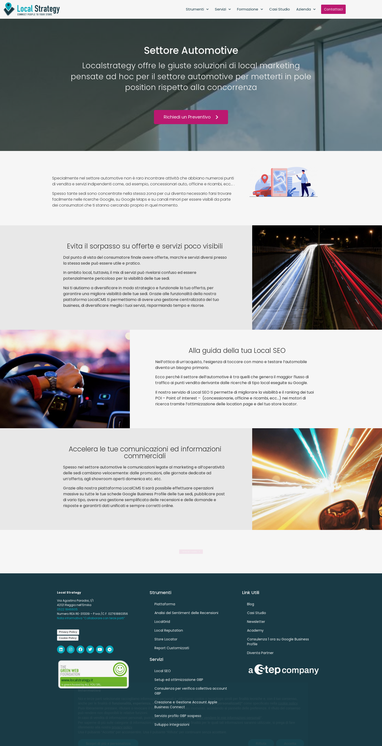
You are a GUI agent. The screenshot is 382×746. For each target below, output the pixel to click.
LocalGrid (162, 621)
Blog (250, 604)
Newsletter (256, 621)
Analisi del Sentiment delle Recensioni (186, 612)
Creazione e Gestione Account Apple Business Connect (185, 704)
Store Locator (165, 639)
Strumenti (197, 9)
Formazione (250, 9)
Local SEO (162, 670)
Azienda (305, 9)
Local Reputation (168, 630)
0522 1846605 (67, 609)
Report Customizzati (171, 648)
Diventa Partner (260, 652)
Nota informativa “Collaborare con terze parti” (91, 618)
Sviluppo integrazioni (171, 724)
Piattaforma (164, 604)
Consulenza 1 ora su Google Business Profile (278, 642)
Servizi (223, 9)
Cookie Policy (67, 638)
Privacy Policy (68, 631)
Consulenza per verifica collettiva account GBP (190, 691)
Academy (255, 630)
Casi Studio (279, 9)
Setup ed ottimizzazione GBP (178, 679)
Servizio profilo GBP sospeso (177, 715)
